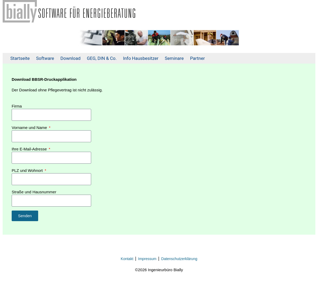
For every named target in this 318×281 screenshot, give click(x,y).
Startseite (20, 58)
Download (70, 58)
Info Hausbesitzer (140, 58)
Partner (197, 58)
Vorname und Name (30, 127)
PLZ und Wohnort (28, 170)
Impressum (147, 259)
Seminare (174, 58)
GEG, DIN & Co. (102, 58)
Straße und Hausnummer (34, 192)
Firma (17, 106)
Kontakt (127, 259)
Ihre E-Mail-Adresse (30, 149)
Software (45, 58)
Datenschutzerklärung (179, 259)
